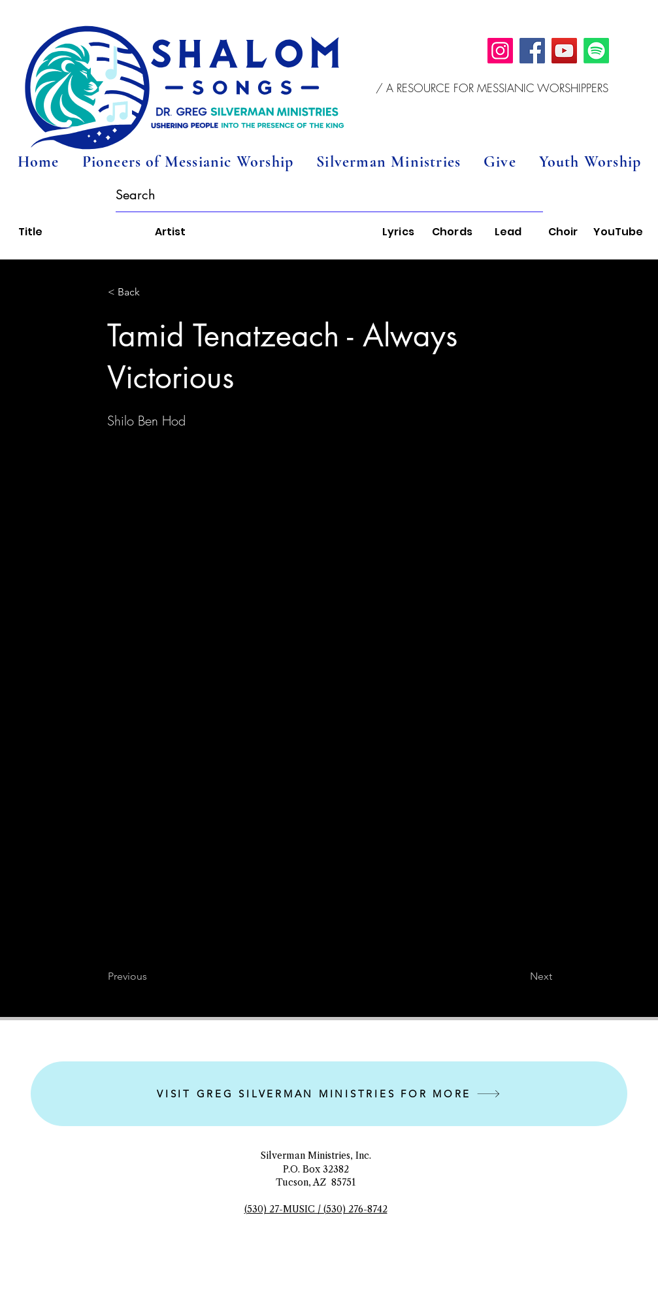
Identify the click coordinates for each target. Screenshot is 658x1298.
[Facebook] (532, 50)
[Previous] (151, 976)
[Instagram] (500, 50)
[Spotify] (596, 50)
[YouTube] (564, 50)
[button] (492, 88)
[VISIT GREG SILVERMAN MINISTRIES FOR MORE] (329, 1093)
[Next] (519, 976)
